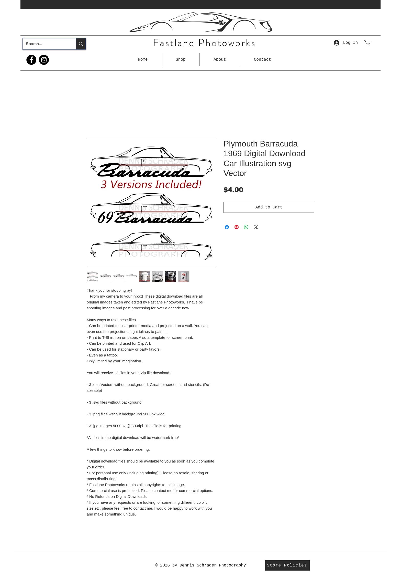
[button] (180, 59)
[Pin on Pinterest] (236, 227)
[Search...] (45, 43)
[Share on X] (256, 227)
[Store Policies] (287, 565)
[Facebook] (31, 60)
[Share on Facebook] (227, 227)
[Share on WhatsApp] (246, 227)
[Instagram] (44, 60)
